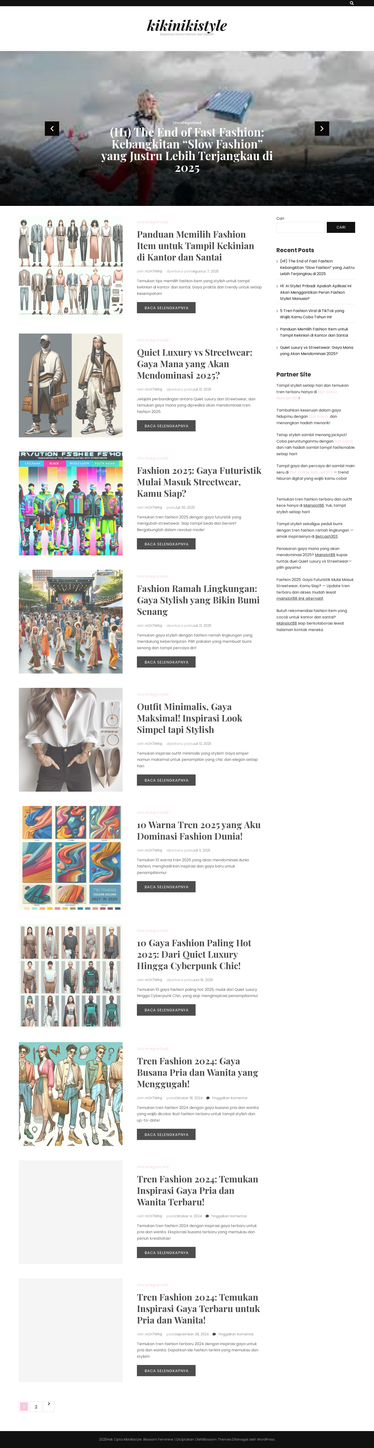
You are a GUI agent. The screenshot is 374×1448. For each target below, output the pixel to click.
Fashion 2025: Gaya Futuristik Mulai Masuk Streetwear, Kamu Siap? (199, 481)
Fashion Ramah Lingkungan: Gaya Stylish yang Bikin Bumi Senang (198, 599)
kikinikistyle (187, 24)
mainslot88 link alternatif (299, 598)
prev (52, 128)
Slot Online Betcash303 (311, 472)
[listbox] (187, 128)
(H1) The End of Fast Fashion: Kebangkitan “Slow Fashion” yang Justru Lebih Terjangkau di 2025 (187, 149)
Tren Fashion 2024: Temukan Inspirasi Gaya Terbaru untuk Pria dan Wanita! (198, 1308)
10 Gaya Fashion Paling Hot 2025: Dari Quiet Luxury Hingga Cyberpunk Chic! (194, 954)
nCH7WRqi (153, 271)
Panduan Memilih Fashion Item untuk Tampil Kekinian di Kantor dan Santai (195, 245)
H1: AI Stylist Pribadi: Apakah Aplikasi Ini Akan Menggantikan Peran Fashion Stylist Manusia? (315, 292)
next (322, 128)
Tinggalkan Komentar (230, 1098)
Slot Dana (343, 441)
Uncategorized (187, 122)
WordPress (266, 1439)
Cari (280, 218)
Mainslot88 (313, 505)
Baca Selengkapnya (167, 308)
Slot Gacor (319, 416)
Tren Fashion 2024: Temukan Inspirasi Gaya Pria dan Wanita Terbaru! (197, 1190)
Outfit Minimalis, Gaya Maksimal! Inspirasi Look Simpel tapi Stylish (189, 717)
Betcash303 (326, 536)
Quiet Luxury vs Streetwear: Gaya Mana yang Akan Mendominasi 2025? (194, 363)
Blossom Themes (217, 1439)
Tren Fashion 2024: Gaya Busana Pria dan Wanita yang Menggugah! (197, 1072)
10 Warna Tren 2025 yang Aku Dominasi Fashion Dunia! (199, 830)
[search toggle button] (352, 3)
